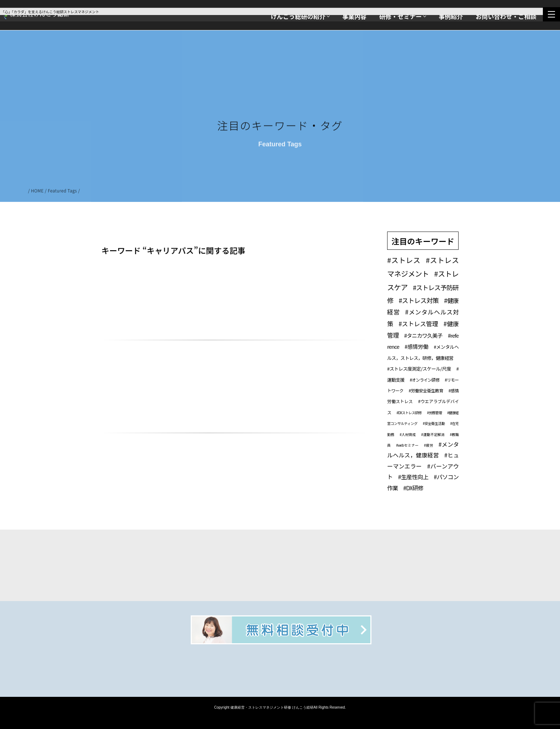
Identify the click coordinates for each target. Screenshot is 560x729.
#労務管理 (434, 412)
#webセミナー (407, 445)
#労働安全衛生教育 (426, 390)
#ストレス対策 (419, 300)
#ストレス (403, 260)
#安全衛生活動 (434, 423)
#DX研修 (413, 487)
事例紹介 (451, 16)
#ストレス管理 (418, 323)
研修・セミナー (400, 16)
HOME (37, 192)
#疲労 (428, 445)
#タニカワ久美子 (423, 335)
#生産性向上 (413, 476)
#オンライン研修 (424, 380)
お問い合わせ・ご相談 (506, 16)
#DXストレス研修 (408, 412)
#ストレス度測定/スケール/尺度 (419, 368)
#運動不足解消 (432, 434)
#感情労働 (417, 346)
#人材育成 (408, 434)
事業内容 (354, 16)
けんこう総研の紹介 (298, 16)
